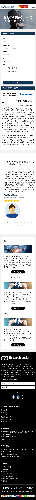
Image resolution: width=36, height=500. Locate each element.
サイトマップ (5, 424)
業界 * (4, 65)
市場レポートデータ (7, 419)
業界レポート (5, 415)
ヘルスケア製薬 (6, 467)
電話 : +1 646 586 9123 (9, 454)
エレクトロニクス (7, 474)
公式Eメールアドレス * (9, 45)
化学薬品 (4, 471)
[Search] (31, 2)
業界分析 (4, 412)
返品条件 (4, 422)
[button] (7, 223)
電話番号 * (6, 51)
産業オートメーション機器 (9, 478)
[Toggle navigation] (33, 6)
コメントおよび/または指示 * (10, 71)
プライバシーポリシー (18, 488)
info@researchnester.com (10, 457)
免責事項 (6, 488)
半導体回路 (4, 481)
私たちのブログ (6, 417)
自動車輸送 (4, 469)
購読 (18, 392)
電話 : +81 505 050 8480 (9, 437)
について (4, 410)
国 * (4, 58)
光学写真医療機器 (7, 476)
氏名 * (4, 38)
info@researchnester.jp (9, 439)
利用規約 (30, 488)
